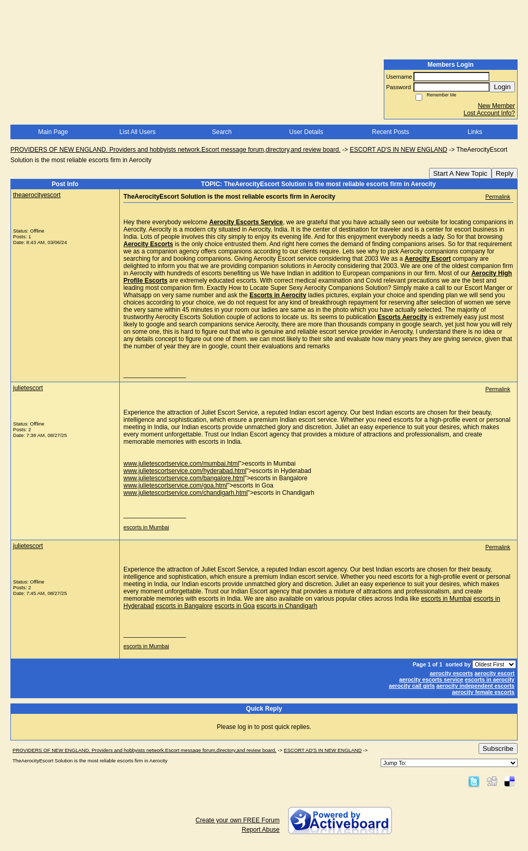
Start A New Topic (460, 173)
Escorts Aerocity (402, 317)
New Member (496, 106)
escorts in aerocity (489, 679)
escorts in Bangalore (184, 606)
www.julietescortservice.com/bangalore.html (184, 478)
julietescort (28, 388)
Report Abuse (261, 829)
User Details (306, 132)
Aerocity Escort (428, 258)
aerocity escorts (451, 673)
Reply (504, 173)
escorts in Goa (235, 606)
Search (222, 132)
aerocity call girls (412, 686)
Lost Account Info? (489, 113)
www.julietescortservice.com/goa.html (175, 485)
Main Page (53, 132)
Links (475, 132)
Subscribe (498, 748)
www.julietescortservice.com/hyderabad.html (184, 471)
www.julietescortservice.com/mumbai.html (181, 463)
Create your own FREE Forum (238, 820)
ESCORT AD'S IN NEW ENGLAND (398, 149)
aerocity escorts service (431, 679)
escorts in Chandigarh (287, 606)
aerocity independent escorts (475, 686)
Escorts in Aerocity (277, 295)
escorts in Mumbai (146, 527)
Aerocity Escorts (148, 244)
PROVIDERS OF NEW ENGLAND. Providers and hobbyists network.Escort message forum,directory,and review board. (175, 149)
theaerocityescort (36, 195)
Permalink (497, 196)
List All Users (137, 132)
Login (502, 87)
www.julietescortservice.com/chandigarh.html (185, 492)
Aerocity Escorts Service (246, 222)
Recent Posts (390, 132)
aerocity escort (494, 673)
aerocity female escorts (483, 692)
